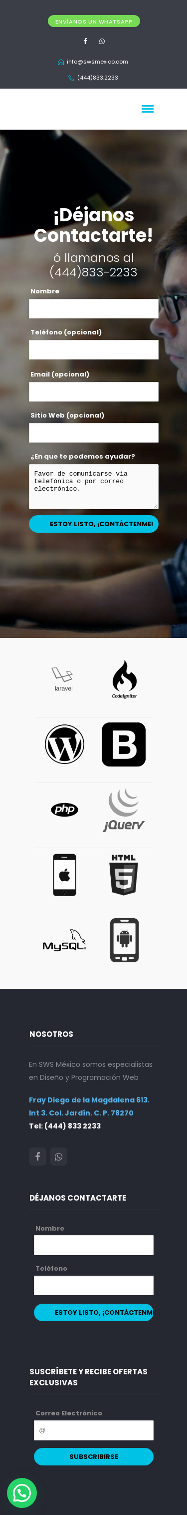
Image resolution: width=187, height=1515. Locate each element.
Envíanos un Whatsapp (94, 22)
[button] (22, 1493)
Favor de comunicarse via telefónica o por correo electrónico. (94, 486)
